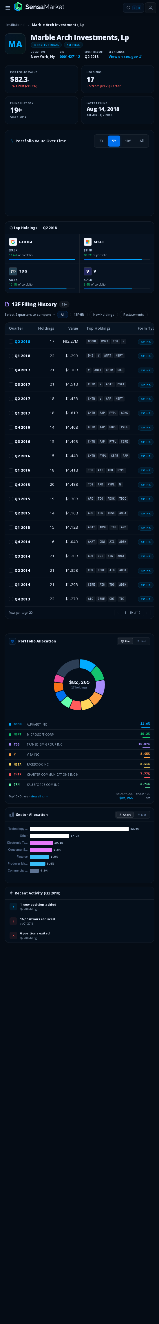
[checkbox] (11, 341)
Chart (125, 815)
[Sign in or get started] (150, 7)
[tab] (101, 141)
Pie (125, 641)
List (141, 641)
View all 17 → (39, 796)
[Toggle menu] (8, 8)
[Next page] (147, 612)
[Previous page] (118, 612)
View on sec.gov (125, 56)
